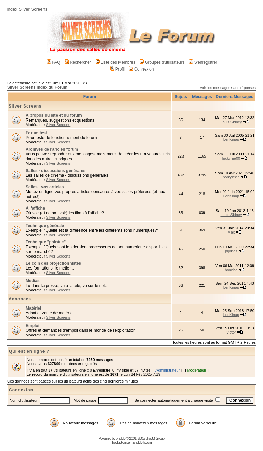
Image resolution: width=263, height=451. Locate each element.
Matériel (33, 308)
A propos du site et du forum (54, 115)
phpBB (120, 438)
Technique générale (45, 225)
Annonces (20, 299)
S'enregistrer (203, 62)
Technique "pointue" (46, 242)
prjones (231, 251)
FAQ (53, 62)
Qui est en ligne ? (29, 351)
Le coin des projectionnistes (53, 263)
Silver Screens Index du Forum (37, 87)
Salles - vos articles (45, 187)
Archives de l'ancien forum (52, 149)
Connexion (141, 69)
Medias (33, 280)
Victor (231, 332)
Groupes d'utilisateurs (162, 62)
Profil (117, 69)
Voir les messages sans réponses (228, 88)
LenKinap (231, 139)
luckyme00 (231, 158)
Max (231, 232)
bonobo (231, 270)
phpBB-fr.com (142, 442)
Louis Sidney (231, 122)
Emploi (32, 325)
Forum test (36, 132)
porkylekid (231, 177)
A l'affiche (35, 208)
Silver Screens (25, 106)
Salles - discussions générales (55, 170)
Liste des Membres (115, 62)
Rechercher (78, 62)
